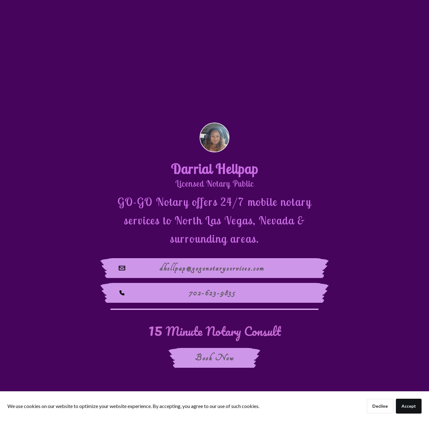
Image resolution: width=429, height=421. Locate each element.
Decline (380, 406)
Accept (408, 406)
